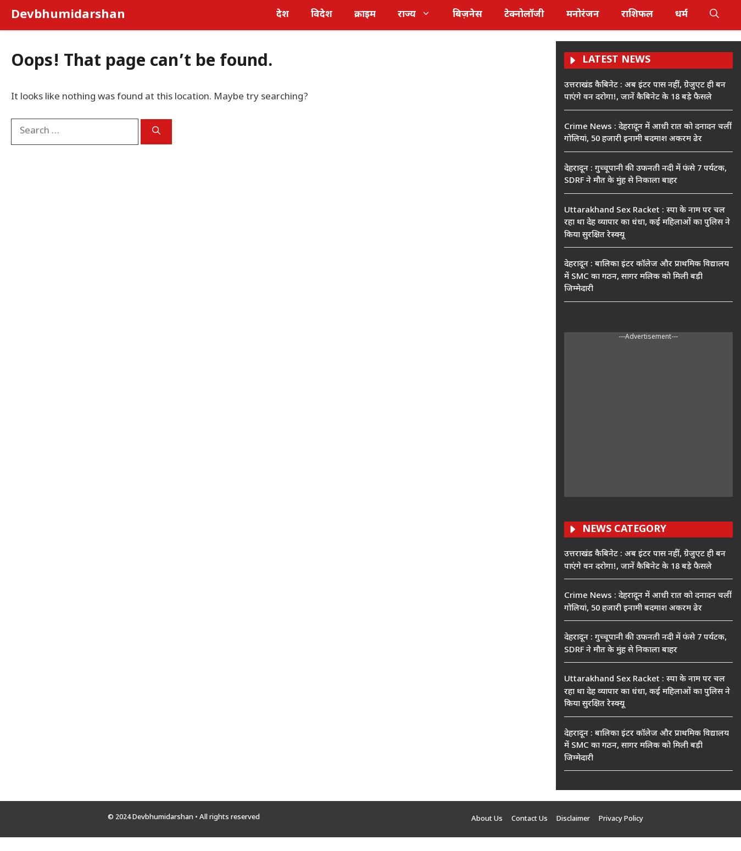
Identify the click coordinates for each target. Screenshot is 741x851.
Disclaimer (573, 819)
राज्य (420, 15)
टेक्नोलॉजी (524, 15)
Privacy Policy (621, 819)
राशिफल (637, 15)
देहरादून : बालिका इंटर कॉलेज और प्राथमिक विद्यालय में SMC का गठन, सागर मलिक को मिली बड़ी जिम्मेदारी (646, 276)
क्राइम (365, 15)
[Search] (156, 131)
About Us (487, 819)
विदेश (321, 15)
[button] (714, 15)
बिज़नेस (467, 15)
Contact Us (529, 819)
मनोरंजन (582, 15)
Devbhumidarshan (68, 15)
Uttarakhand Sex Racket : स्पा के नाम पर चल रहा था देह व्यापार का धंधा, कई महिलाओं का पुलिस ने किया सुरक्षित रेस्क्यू (647, 222)
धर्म (681, 15)
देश (282, 15)
